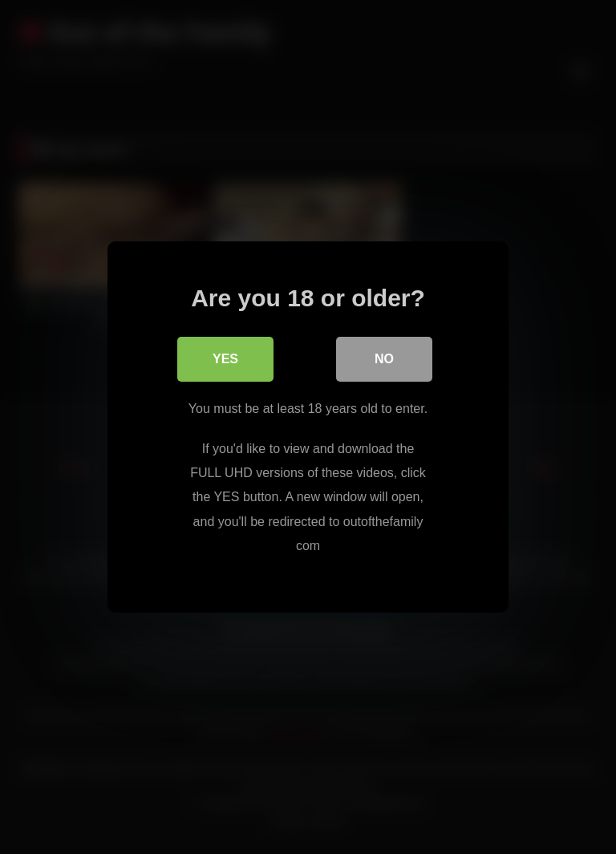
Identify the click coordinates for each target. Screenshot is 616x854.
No (384, 359)
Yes (225, 359)
